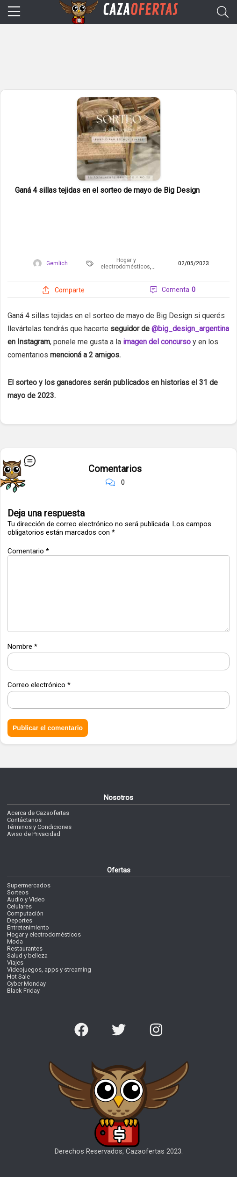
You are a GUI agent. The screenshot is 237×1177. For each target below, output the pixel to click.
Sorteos (18, 892)
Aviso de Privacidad (33, 833)
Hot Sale (18, 976)
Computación (25, 913)
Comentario (28, 551)
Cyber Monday (26, 983)
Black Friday (23, 990)
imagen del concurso (157, 341)
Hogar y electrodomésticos (125, 263)
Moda (15, 941)
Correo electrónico (39, 685)
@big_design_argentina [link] (190, 328)
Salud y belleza (27, 955)
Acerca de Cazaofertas (38, 812)
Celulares (19, 906)
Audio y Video (26, 899)
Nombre (22, 646)
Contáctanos (24, 819)
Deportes (19, 920)
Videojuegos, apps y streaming (49, 969)
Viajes (15, 962)
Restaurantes (25, 948)
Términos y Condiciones (39, 826)
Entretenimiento (28, 927)
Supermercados (28, 885)
